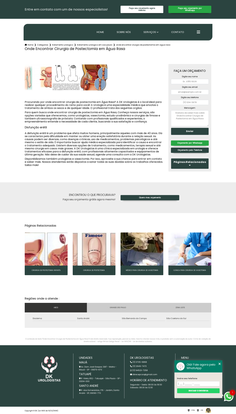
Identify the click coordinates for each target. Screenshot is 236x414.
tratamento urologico (62, 44)
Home (100, 32)
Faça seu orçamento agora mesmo (142, 9)
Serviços (150, 32)
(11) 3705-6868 (138, 362)
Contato (177, 32)
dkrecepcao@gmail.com (143, 374)
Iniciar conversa (198, 390)
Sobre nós (124, 32)
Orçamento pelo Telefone (190, 150)
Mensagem (189, 108)
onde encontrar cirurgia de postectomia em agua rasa (143, 44)
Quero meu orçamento (150, 198)
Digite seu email (190, 87)
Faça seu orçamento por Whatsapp (190, 9)
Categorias (42, 44)
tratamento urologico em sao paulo (94, 44)
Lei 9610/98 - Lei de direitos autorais (137, 341)
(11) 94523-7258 (139, 370)
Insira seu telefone (187, 378)
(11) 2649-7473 (138, 366)
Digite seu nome (190, 76)
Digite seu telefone (190, 97)
